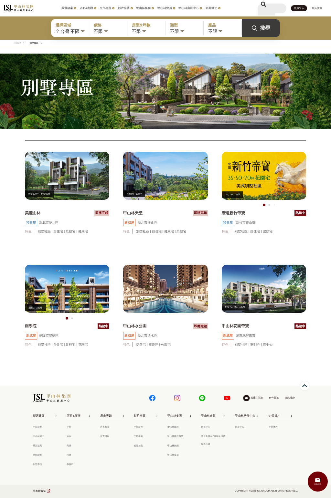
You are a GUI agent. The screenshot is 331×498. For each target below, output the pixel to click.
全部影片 (138, 427)
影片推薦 (124, 8)
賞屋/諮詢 (317, 484)
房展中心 (239, 427)
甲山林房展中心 (188, 8)
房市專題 (105, 8)
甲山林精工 (38, 436)
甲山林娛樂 (173, 445)
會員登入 (299, 8)
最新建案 (37, 445)
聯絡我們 (290, 397)
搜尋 (260, 28)
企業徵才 (211, 8)
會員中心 (205, 427)
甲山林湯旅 (173, 455)
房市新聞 (104, 427)
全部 (69, 427)
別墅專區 (37, 464)
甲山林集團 (143, 8)
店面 (69, 436)
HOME (18, 43)
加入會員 (317, 8)
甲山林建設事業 (175, 436)
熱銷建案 (37, 455)
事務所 (70, 464)
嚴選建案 (67, 8)
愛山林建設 (173, 427)
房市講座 (104, 436)
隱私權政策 (39, 491)
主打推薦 (138, 436)
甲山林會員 (164, 8)
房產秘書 (138, 445)
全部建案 (37, 427)
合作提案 (274, 397)
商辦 (69, 445)
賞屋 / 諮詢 (257, 397)
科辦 (69, 455)
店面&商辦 (86, 8)
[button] (264, 205)
